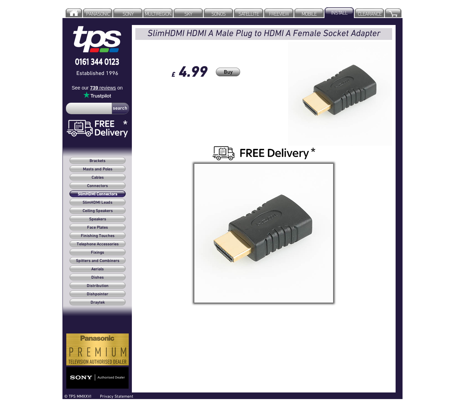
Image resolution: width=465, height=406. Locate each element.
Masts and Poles (97, 169)
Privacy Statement (116, 396)
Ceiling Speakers (98, 211)
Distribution (98, 286)
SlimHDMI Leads (97, 202)
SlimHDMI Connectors (97, 194)
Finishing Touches (98, 236)
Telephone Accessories (98, 244)
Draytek (98, 302)
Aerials (97, 269)
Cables (98, 177)
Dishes (97, 277)
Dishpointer (97, 294)
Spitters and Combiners (97, 261)
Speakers (97, 219)
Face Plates (97, 227)
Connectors (97, 186)
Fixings (97, 252)
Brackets (97, 161)
